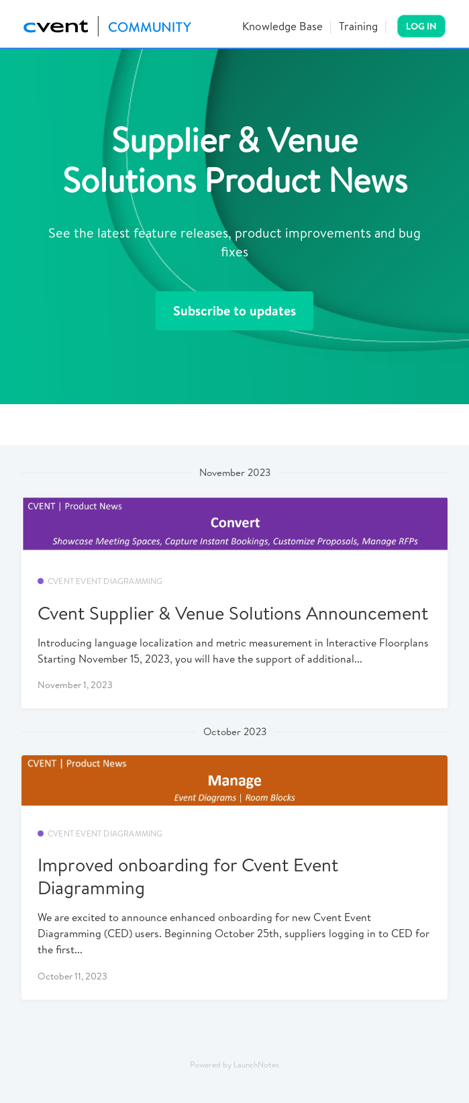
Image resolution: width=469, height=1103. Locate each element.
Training (358, 26)
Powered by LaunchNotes (234, 1064)
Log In (421, 26)
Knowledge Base (282, 26)
